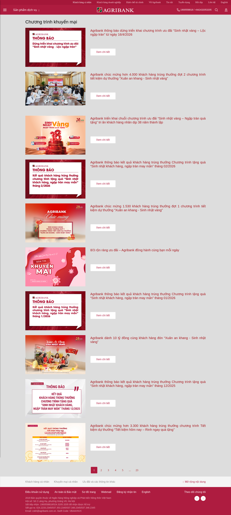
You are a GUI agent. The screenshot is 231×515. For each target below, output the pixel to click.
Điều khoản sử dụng (37, 492)
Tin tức (169, 2)
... (130, 470)
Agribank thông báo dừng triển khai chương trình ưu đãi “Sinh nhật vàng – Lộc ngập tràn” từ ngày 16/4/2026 (148, 32)
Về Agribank (155, 2)
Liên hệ (211, 2)
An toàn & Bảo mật (66, 492)
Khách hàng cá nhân (82, 2)
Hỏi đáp (199, 2)
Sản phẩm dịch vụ (26, 10)
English (224, 2)
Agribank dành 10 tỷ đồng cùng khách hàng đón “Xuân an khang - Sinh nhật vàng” (148, 340)
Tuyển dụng (184, 2)
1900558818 (186, 9)
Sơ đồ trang (89, 492)
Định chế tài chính (134, 2)
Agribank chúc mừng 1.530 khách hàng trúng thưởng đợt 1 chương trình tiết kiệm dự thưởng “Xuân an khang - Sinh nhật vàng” (148, 208)
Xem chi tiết (103, 51)
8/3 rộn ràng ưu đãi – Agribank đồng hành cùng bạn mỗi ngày (134, 250)
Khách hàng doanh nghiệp (109, 2)
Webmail (106, 492)
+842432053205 (203, 9)
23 (137, 470)
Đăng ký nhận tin (126, 492)
